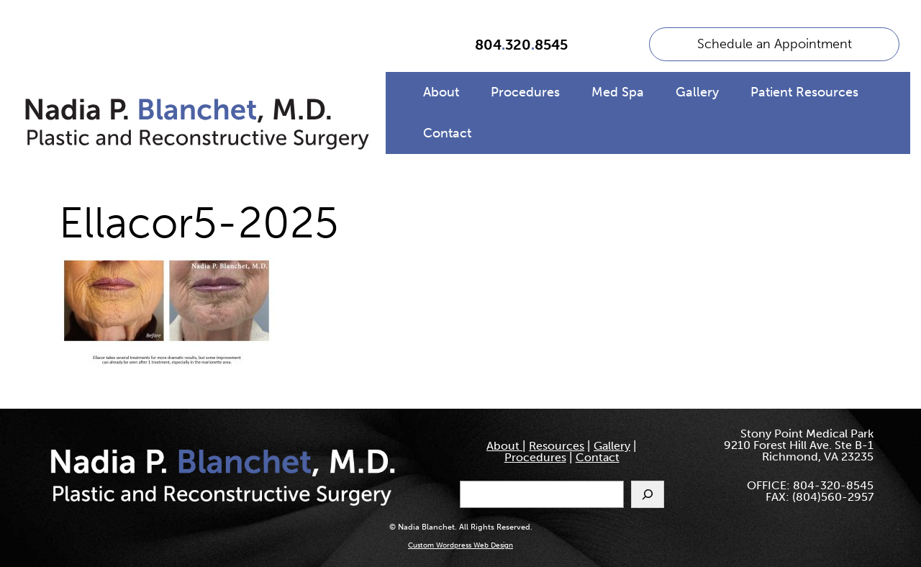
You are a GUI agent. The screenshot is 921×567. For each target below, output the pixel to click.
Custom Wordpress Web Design (460, 545)
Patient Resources (804, 92)
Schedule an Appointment (774, 44)
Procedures (525, 92)
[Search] (647, 494)
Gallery (697, 92)
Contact (447, 133)
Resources (556, 446)
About (441, 92)
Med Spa (617, 92)
